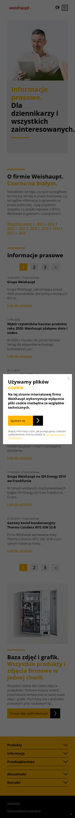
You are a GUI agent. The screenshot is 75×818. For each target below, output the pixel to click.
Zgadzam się (17, 420)
